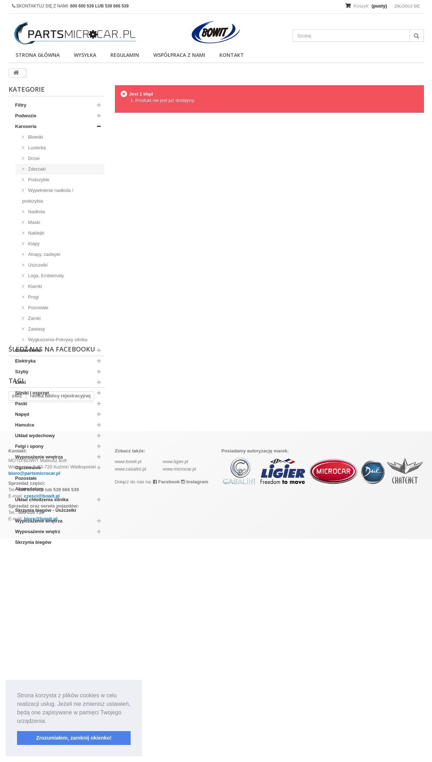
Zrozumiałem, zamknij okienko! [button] (74, 738)
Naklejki (35, 233)
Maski (33, 222)
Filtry (21, 105)
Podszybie (38, 179)
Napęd (22, 414)
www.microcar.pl (179, 692)
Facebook (166, 705)
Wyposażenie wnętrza (39, 457)
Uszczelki (37, 265)
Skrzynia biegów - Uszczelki (45, 510)
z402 (17, 609)
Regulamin (124, 55)
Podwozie (26, 115)
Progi (33, 297)
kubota (81, 619)
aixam (59, 619)
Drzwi (33, 158)
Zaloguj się (407, 6)
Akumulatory (29, 489)
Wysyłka (85, 55)
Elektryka (25, 361)
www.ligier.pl (175, 684)
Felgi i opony (29, 446)
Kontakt (231, 55)
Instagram (194, 705)
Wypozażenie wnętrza (38, 521)
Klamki (34, 286)
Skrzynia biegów (33, 542)
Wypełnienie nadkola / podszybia (47, 196)
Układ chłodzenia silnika (42, 499)
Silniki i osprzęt (32, 393)
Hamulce (24, 425)
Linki (20, 382)
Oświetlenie (28, 350)
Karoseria (26, 126)
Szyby (22, 371)
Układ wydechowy (35, 435)
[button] (49, 721)
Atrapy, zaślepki (43, 254)
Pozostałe (38, 307)
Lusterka (36, 147)
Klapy (33, 243)
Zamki (34, 318)
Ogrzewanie (28, 467)
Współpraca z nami (179, 55)
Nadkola (36, 211)
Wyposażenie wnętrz (37, 531)
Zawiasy (36, 329)
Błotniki (35, 137)
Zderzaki (36, 169)
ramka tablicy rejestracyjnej (60, 609)
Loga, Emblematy (45, 275)
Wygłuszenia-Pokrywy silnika (57, 339)
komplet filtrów (28, 619)
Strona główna (38, 55)
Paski (21, 403)
